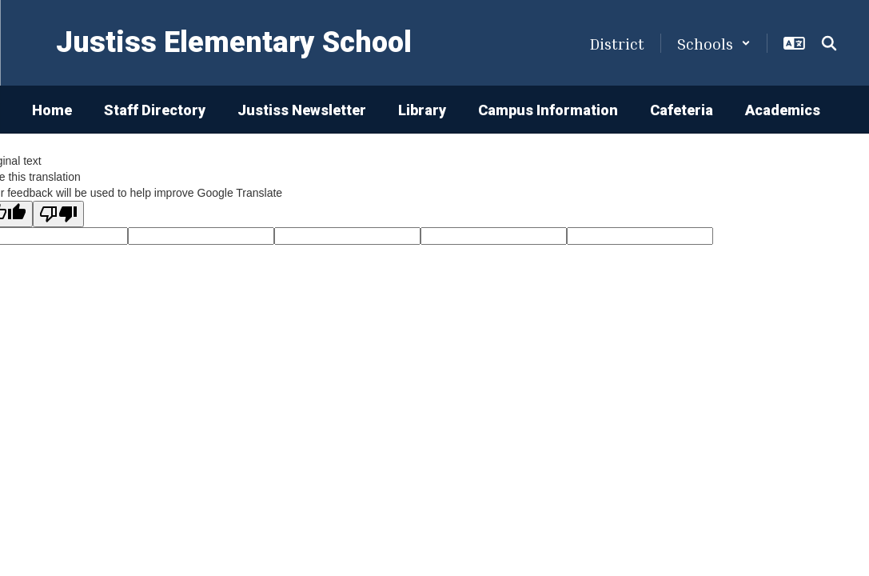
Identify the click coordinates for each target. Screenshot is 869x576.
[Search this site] (829, 43)
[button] (714, 43)
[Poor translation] (58, 214)
